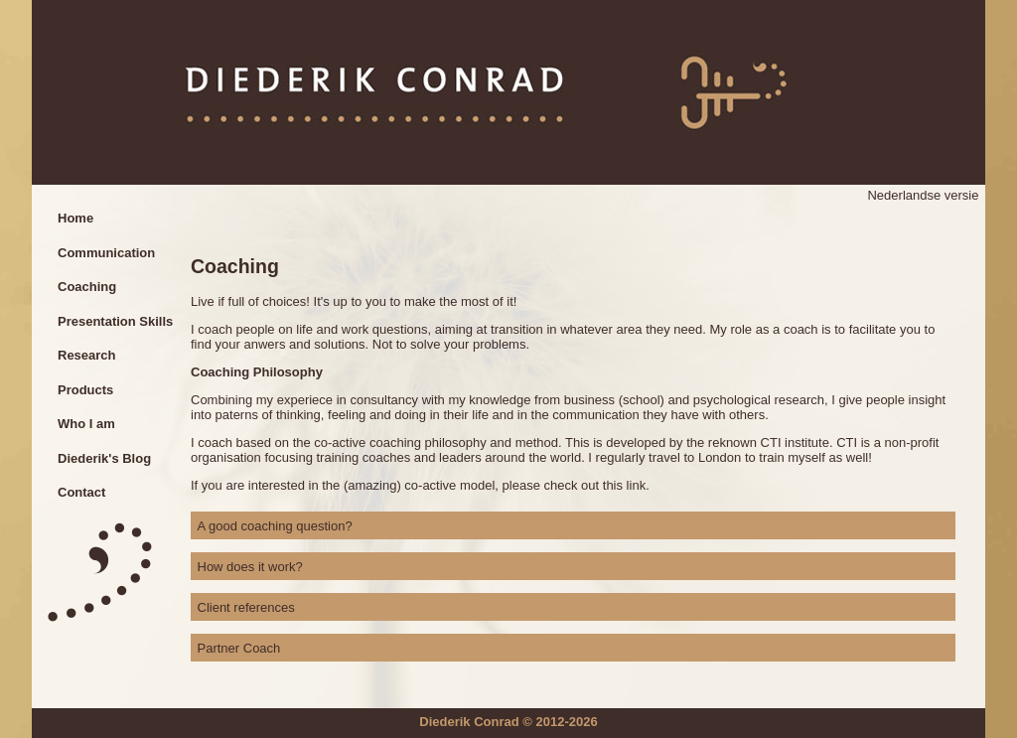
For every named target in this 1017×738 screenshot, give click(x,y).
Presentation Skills (115, 321)
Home (75, 218)
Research (87, 355)
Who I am (86, 423)
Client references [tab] (246, 607)
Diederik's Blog (104, 458)
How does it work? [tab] (250, 566)
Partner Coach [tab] (239, 648)
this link (624, 485)
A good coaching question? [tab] (275, 525)
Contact (81, 492)
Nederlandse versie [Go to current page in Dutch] (922, 195)
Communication (106, 252)
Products (85, 389)
